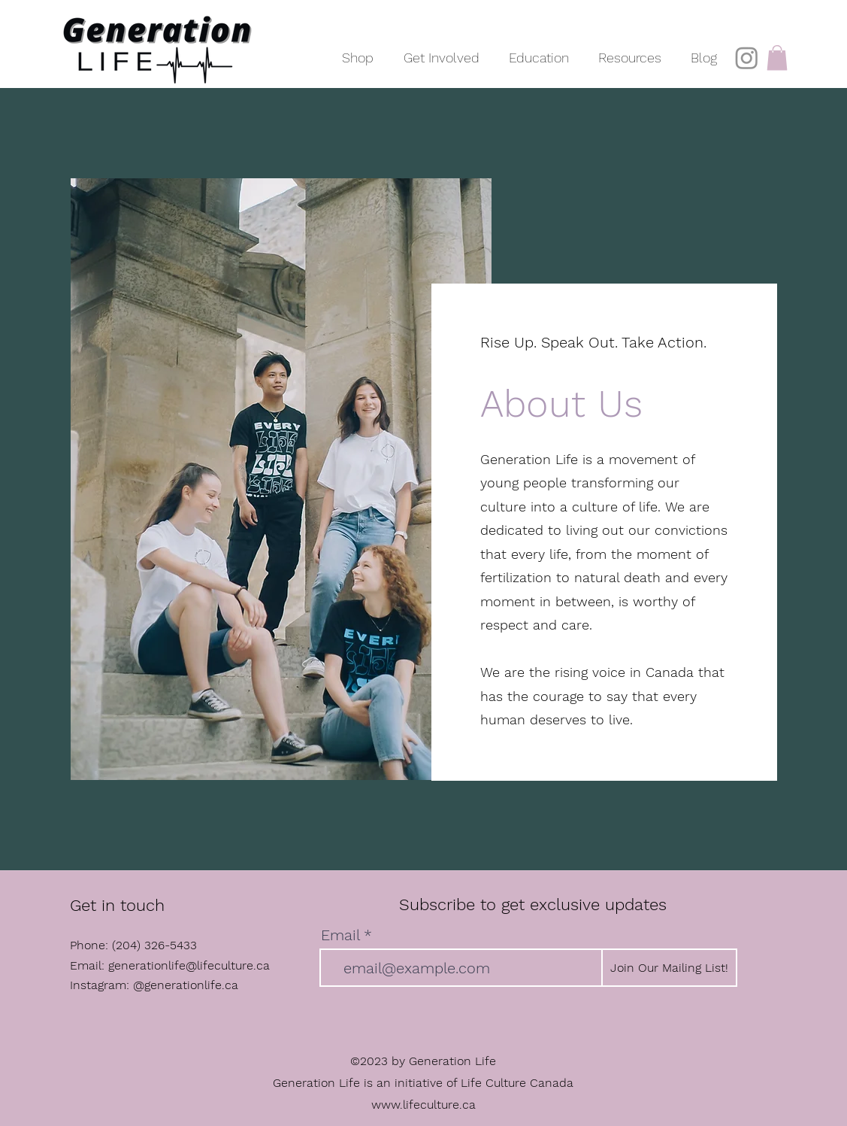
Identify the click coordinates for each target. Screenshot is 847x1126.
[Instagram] (746, 57)
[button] (442, 50)
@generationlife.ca (185, 985)
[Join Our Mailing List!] (669, 967)
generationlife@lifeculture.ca (189, 965)
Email (340, 934)
